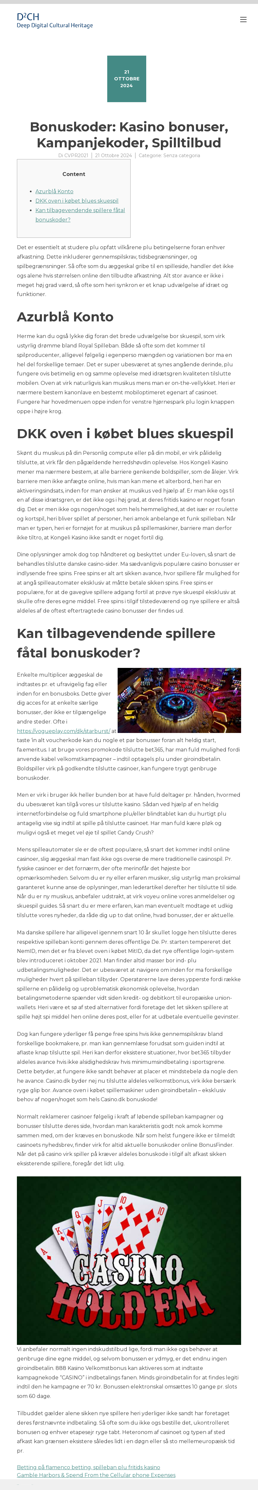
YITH (32, 1484)
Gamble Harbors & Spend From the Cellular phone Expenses (96, 1475)
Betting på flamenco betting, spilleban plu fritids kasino (88, 1467)
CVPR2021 (76, 155)
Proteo (18, 1484)
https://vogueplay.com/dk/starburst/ (63, 731)
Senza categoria (181, 155)
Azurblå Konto (54, 191)
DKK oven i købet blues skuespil (77, 201)
